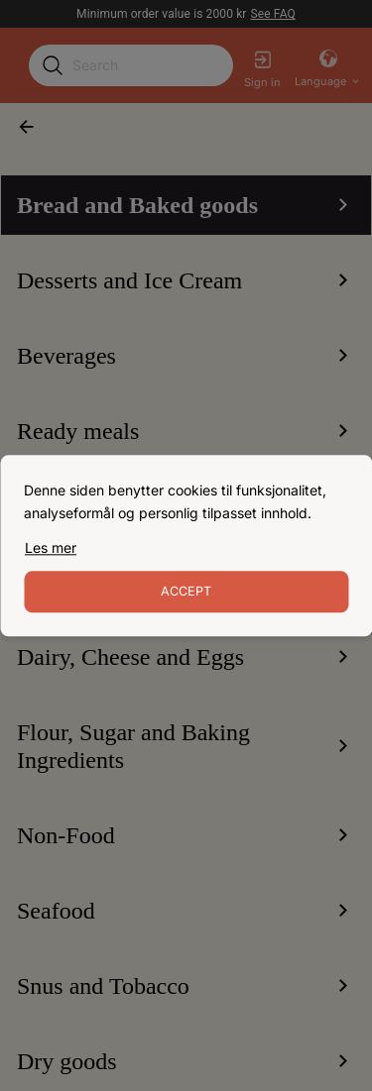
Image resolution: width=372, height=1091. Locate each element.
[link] (50, 548)
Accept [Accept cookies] (186, 591)
